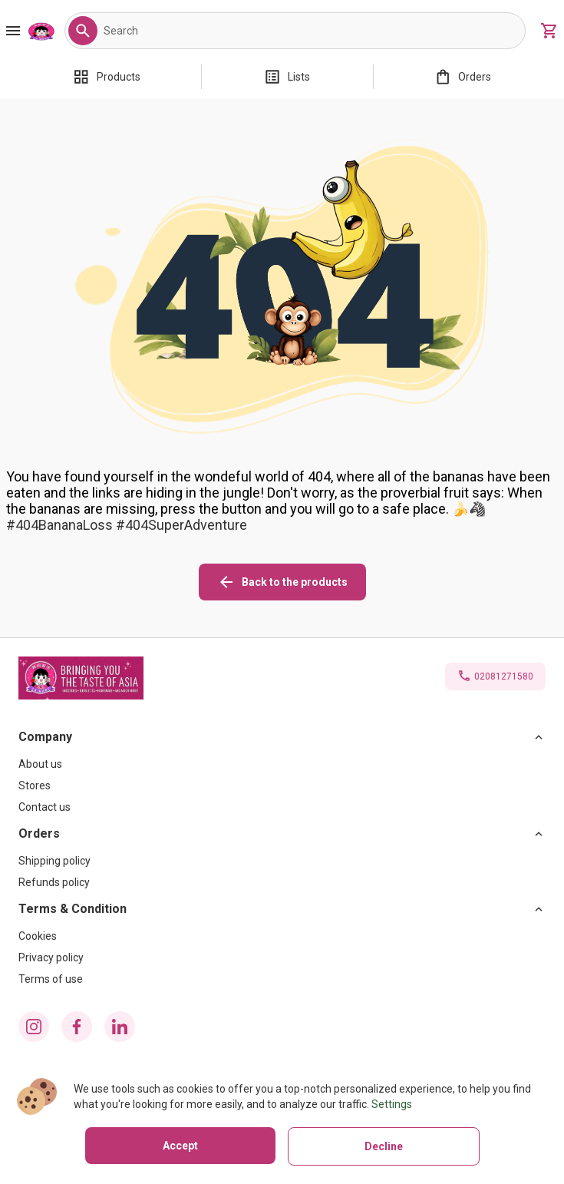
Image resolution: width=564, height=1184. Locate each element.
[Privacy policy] (282, 957)
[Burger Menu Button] (13, 31)
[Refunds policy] (282, 882)
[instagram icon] (33, 1026)
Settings (391, 1104)
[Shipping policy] (282, 860)
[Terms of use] (282, 979)
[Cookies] (282, 936)
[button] (83, 30)
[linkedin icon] (119, 1026)
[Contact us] (282, 807)
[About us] (282, 764)
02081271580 (503, 676)
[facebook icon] (76, 1026)
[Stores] (282, 785)
